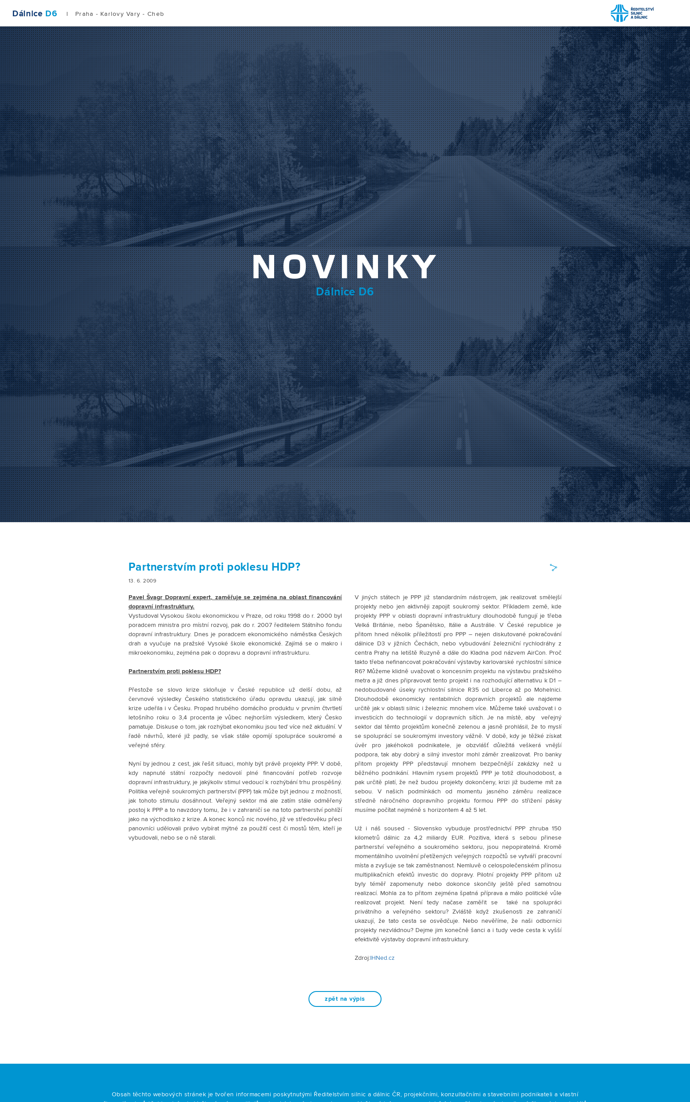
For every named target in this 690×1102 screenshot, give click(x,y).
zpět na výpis (345, 999)
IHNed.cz (382, 958)
